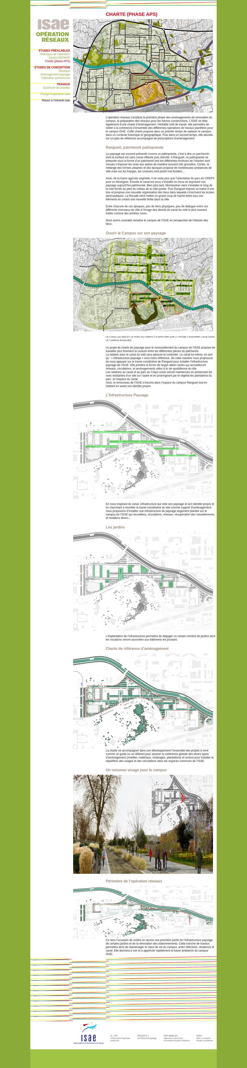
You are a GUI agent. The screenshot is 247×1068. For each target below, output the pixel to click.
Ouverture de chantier (56, 87)
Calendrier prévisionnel (55, 78)
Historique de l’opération (55, 54)
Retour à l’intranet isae (56, 100)
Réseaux (64, 71)
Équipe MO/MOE (59, 57)
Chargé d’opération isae (55, 94)
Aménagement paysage (55, 74)
